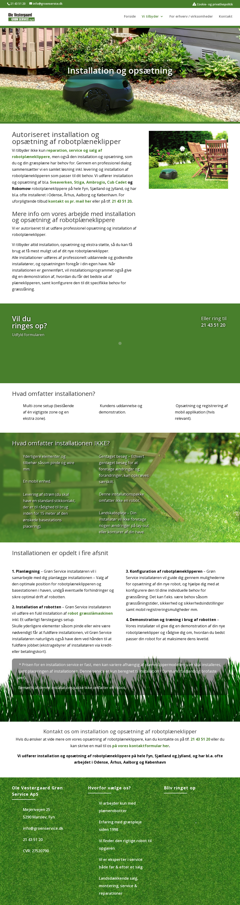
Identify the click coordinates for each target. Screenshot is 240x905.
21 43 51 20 (18, 4)
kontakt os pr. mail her (69, 201)
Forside (130, 17)
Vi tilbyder (150, 17)
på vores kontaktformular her (140, 745)
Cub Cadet (117, 182)
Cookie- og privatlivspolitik (212, 4)
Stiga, (80, 182)
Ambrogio (95, 182)
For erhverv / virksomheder (191, 17)
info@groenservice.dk (43, 828)
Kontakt (225, 17)
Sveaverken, (61, 182)
